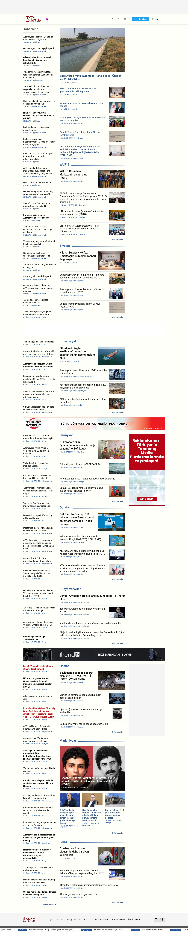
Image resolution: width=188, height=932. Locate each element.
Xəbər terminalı (140, 19)
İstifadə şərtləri (134, 919)
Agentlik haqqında (56, 919)
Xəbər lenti (30, 29)
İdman (64, 841)
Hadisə (64, 666)
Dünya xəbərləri (70, 589)
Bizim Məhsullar (101, 919)
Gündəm (66, 507)
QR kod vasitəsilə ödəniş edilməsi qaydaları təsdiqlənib (58, 930)
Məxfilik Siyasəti (118, 919)
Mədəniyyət (68, 740)
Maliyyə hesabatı (73, 919)
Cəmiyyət (66, 435)
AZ (125, 19)
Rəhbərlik (87, 919)
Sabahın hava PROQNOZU (159, 930)
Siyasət (65, 246)
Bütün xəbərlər (117, 240)
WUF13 (65, 164)
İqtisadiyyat (68, 341)
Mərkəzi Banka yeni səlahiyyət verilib (114, 930)
